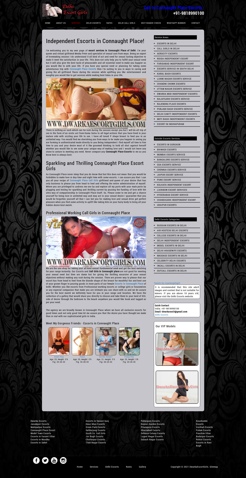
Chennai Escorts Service (171, 169)
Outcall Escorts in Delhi (172, 270)
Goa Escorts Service (169, 164)
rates (109, 23)
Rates (129, 466)
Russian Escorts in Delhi (172, 225)
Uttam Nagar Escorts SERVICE (174, 88)
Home (47, 23)
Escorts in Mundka (40, 439)
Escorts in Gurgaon (168, 144)
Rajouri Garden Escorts (153, 424)
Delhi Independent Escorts (173, 240)
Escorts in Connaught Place (129, 283)
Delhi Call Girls (126, 23)
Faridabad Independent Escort (175, 63)
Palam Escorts (203, 430)
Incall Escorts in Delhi (171, 265)
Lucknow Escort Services (172, 189)
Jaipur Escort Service (170, 174)
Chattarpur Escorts (95, 439)
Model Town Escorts (41, 433)
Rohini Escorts (203, 439)
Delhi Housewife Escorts (172, 250)
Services (76, 23)
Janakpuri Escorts (40, 424)
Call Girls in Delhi (168, 48)
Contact (196, 23)
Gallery (142, 466)
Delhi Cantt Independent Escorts (177, 113)
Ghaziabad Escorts (150, 430)
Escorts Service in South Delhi (175, 68)
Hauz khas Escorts (95, 424)
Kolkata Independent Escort (174, 184)
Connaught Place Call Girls (84, 180)
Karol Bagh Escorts (169, 73)
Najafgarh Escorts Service (173, 98)
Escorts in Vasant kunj (97, 420)
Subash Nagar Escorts (152, 439)
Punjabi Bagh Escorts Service (175, 108)
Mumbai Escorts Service (171, 154)
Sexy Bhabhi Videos (151, 23)
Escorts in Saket (39, 442)
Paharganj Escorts (150, 420)
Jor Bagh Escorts (94, 436)
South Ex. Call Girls (95, 433)
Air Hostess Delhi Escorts (172, 230)
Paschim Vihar (203, 433)
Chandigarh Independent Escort (176, 199)
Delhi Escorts (93, 23)
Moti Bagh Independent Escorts (176, 119)
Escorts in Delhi (167, 43)
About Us (61, 23)
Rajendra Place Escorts (171, 103)
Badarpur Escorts (205, 436)
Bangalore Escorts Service (173, 159)
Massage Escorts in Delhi (172, 255)
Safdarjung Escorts (95, 430)
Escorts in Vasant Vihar (43, 436)
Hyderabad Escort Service (172, 194)
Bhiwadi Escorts (167, 149)
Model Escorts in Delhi (171, 245)
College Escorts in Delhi (172, 235)
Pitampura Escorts (150, 427)
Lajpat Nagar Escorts (152, 436)
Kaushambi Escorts (202, 422)
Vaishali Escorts (204, 427)
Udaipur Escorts (167, 204)
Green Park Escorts (95, 427)
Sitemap (214, 466)
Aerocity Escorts (167, 53)
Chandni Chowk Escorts (171, 83)
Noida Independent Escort (172, 58)
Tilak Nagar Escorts (96, 442)
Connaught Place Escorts (83, 68)
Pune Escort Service (169, 179)
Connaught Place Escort (43, 430)
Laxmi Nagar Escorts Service (174, 78)
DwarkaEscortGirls (199, 466)
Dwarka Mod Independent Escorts (177, 93)
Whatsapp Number (176, 23)
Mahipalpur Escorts (41, 427)
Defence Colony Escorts (153, 433)
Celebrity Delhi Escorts (171, 260)
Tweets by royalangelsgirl (167, 283)
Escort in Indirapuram (170, 124)
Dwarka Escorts (39, 420)
